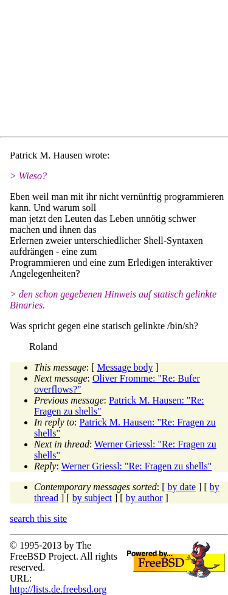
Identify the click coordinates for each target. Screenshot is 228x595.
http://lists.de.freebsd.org (58, 589)
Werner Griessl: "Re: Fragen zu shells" (136, 466)
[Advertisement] (119, 71)
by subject (92, 498)
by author (144, 498)
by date (182, 487)
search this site (38, 518)
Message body (125, 367)
